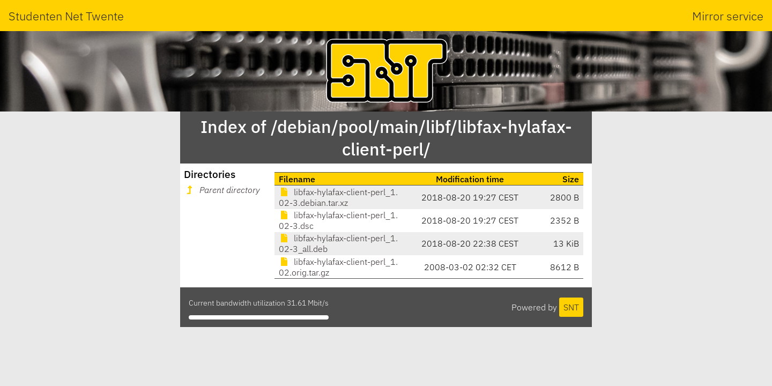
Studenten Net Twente (66, 16)
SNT (571, 307)
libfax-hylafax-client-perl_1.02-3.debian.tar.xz (338, 197)
